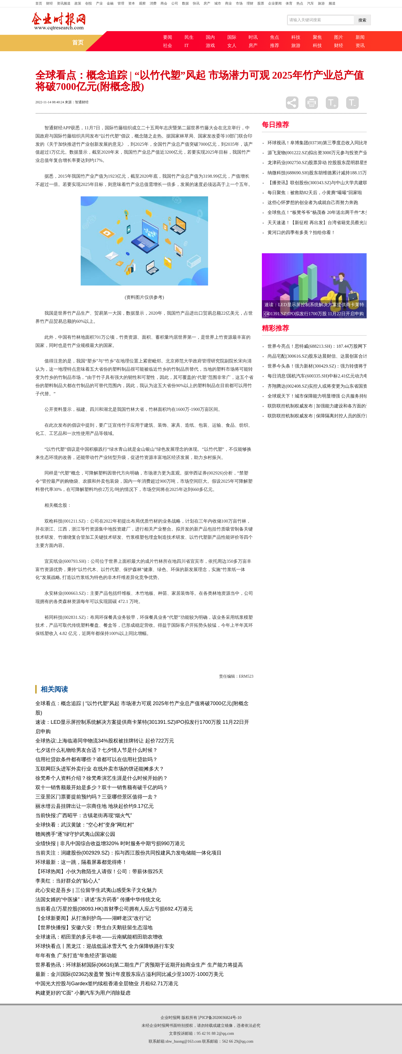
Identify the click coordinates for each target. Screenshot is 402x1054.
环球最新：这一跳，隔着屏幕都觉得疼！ (81, 862)
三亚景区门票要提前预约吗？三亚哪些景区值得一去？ (96, 797)
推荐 (274, 45)
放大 (332, 102)
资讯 (360, 45)
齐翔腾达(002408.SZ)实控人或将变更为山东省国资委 (320, 386)
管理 (120, 3)
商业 (228, 3)
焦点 (274, 37)
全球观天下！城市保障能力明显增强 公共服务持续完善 (322, 396)
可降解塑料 (66, 648)
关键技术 (87, 648)
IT (187, 45)
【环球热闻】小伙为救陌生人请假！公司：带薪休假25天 (99, 871)
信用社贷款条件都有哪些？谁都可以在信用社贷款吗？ (96, 759)
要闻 (167, 37)
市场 (239, 3)
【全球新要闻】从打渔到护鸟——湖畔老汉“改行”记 (93, 918)
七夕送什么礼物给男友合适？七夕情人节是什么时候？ (96, 750)
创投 (88, 3)
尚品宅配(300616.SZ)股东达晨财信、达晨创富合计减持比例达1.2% (334, 356)
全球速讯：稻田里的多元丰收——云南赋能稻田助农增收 (99, 937)
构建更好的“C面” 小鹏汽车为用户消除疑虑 (83, 993)
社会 (167, 45)
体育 (289, 3)
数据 (185, 3)
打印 (311, 102)
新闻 (360, 37)
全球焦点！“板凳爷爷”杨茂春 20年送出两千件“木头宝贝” (324, 212)
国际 (231, 37)
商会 (164, 3)
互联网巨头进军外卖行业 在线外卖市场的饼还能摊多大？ (99, 769)
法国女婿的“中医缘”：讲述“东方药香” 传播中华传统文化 (98, 899)
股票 (260, 3)
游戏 (210, 45)
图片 (338, 37)
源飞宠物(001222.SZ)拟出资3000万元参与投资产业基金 (322, 152)
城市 (217, 3)
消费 (153, 3)
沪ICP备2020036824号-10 (219, 1018)
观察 (142, 3)
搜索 (362, 20)
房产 (207, 3)
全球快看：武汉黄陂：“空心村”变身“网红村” (84, 825)
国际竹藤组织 (111, 648)
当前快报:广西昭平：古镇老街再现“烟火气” (83, 815)
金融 (110, 3)
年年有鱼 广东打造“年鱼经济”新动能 (76, 955)
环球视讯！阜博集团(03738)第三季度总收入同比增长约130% (328, 142)
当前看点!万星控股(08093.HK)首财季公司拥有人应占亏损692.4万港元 (114, 909)
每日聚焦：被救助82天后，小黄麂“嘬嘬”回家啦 (315, 192)
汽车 (310, 3)
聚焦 (317, 37)
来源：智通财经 (77, 102)
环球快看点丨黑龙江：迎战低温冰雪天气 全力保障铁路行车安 (104, 946)
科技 (295, 37)
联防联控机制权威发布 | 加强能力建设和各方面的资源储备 (326, 405)
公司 (174, 3)
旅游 (321, 3)
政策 (77, 3)
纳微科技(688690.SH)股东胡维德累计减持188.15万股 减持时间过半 (334, 172)
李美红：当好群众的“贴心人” (67, 881)
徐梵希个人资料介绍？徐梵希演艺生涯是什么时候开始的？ (101, 778)
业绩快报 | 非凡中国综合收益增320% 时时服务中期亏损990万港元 (110, 843)
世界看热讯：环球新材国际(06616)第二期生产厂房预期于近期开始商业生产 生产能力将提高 (139, 965)
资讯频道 (63, 3)
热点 (299, 3)
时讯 (253, 37)
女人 (231, 45)
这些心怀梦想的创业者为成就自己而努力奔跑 (313, 202)
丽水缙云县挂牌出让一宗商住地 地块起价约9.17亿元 (94, 806)
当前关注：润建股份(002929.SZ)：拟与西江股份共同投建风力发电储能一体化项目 (128, 853)
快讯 (196, 3)
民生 (189, 37)
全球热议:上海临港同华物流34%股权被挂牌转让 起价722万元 (104, 741)
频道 (332, 3)
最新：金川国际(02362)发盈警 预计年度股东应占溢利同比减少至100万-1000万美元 (129, 974)
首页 (38, 3)
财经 (49, 3)
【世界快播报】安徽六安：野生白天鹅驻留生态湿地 (94, 927)
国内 (210, 37)
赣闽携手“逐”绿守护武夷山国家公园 (75, 834)
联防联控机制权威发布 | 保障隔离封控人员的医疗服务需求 (326, 415)
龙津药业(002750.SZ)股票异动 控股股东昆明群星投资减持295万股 (333, 162)
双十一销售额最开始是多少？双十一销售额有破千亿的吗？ (101, 787)
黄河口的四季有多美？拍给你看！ (301, 232)
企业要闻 (275, 3)
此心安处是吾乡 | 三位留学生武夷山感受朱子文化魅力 (96, 890)
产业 (99, 3)
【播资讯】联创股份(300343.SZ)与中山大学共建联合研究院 (327, 182)
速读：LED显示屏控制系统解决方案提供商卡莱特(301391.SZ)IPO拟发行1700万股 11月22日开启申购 (314, 309)
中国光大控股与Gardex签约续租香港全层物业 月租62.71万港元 (106, 983)
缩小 (352, 102)
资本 (131, 3)
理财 (250, 3)
